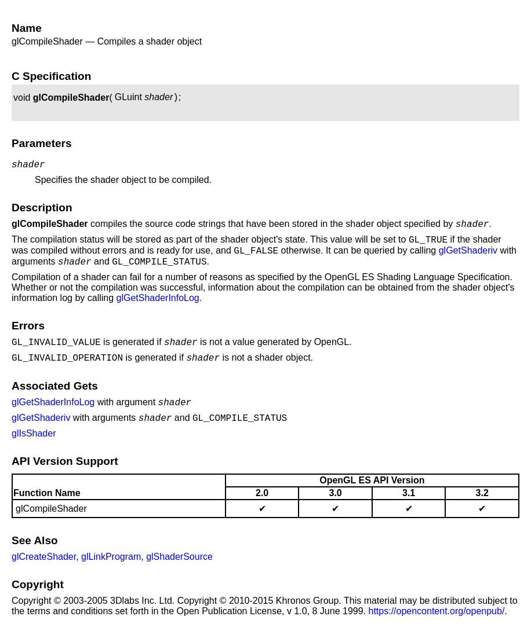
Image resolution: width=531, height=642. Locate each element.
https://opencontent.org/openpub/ (437, 625)
